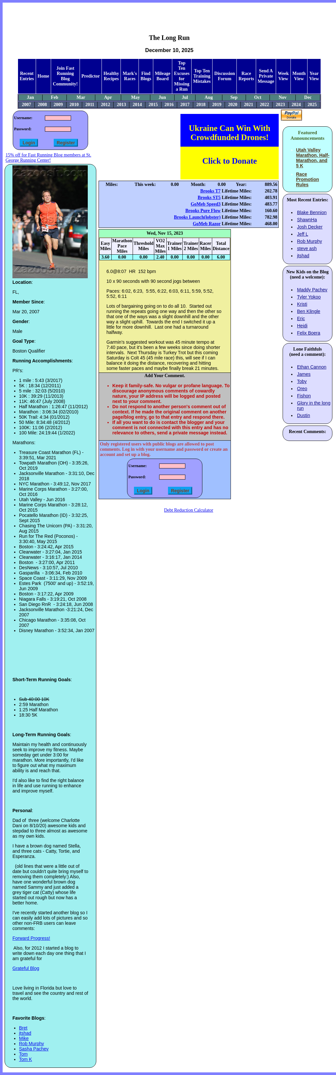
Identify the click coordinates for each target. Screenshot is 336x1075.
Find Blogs (145, 76)
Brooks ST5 (208, 197)
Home (43, 76)
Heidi (302, 325)
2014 (137, 104)
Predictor (91, 76)
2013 (121, 104)
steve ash (307, 248)
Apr (108, 97)
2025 (312, 104)
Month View (299, 76)
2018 (200, 104)
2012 (105, 104)
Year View (314, 76)
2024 (296, 104)
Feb (54, 97)
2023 (280, 104)
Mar (81, 97)
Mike (24, 1038)
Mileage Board (162, 76)
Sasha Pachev (33, 1048)
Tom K (25, 1059)
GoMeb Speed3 (205, 204)
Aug (209, 97)
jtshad (25, 1033)
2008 (42, 104)
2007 (26, 104)
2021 (248, 104)
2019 (216, 104)
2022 (264, 104)
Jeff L (302, 234)
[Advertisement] (169, 13)
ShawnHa (307, 219)
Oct (257, 97)
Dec (308, 97)
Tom (23, 1054)
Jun (162, 97)
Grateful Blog (25, 968)
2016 (169, 104)
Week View (283, 76)
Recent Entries (27, 76)
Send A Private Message (266, 76)
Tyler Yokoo (309, 297)
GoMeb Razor (207, 223)
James (303, 374)
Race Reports (246, 76)
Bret (23, 1027)
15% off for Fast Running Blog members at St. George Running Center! (48, 158)
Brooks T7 (210, 191)
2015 (153, 104)
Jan (30, 97)
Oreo (302, 388)
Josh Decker (310, 226)
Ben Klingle (308, 311)
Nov (283, 97)
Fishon (304, 395)
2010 (74, 104)
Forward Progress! (31, 938)
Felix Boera (308, 333)
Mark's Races (129, 76)
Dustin (303, 415)
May (135, 97)
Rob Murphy (31, 1043)
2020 (232, 104)
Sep (234, 97)
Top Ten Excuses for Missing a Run (181, 76)
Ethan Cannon (312, 367)
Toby (302, 381)
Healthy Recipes (111, 76)
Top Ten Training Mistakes (202, 76)
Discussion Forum (224, 76)
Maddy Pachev (312, 289)
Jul (185, 97)
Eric (301, 318)
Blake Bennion (312, 212)
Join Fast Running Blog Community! (65, 76)
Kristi (302, 304)
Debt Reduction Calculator (188, 510)
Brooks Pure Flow (203, 210)
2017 (185, 104)
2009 (58, 104)
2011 (89, 104)
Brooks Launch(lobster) (197, 217)
